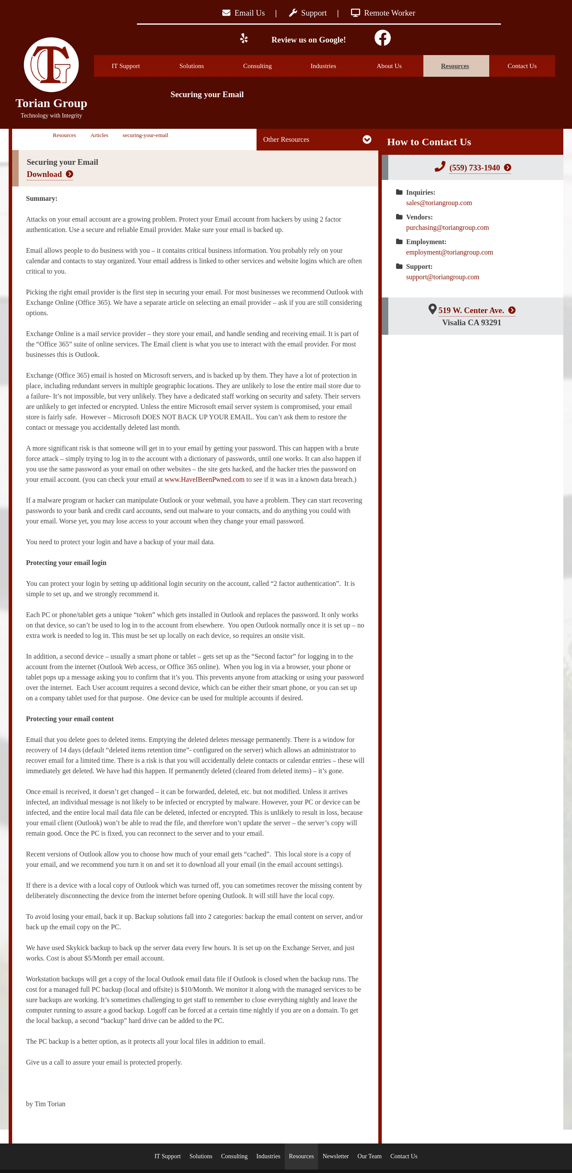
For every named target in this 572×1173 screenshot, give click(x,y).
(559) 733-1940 (474, 167)
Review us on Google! (308, 39)
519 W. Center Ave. (471, 310)
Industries (334, 66)
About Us (400, 66)
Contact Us (521, 65)
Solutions (202, 66)
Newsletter (335, 1156)
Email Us (243, 12)
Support (308, 12)
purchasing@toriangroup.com (447, 227)
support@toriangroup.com (442, 277)
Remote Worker (383, 12)
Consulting (267, 66)
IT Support (136, 66)
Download (44, 174)
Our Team (370, 1156)
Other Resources (286, 139)
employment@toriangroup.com (449, 252)
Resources (465, 66)
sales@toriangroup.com (439, 202)
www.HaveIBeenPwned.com (205, 479)
